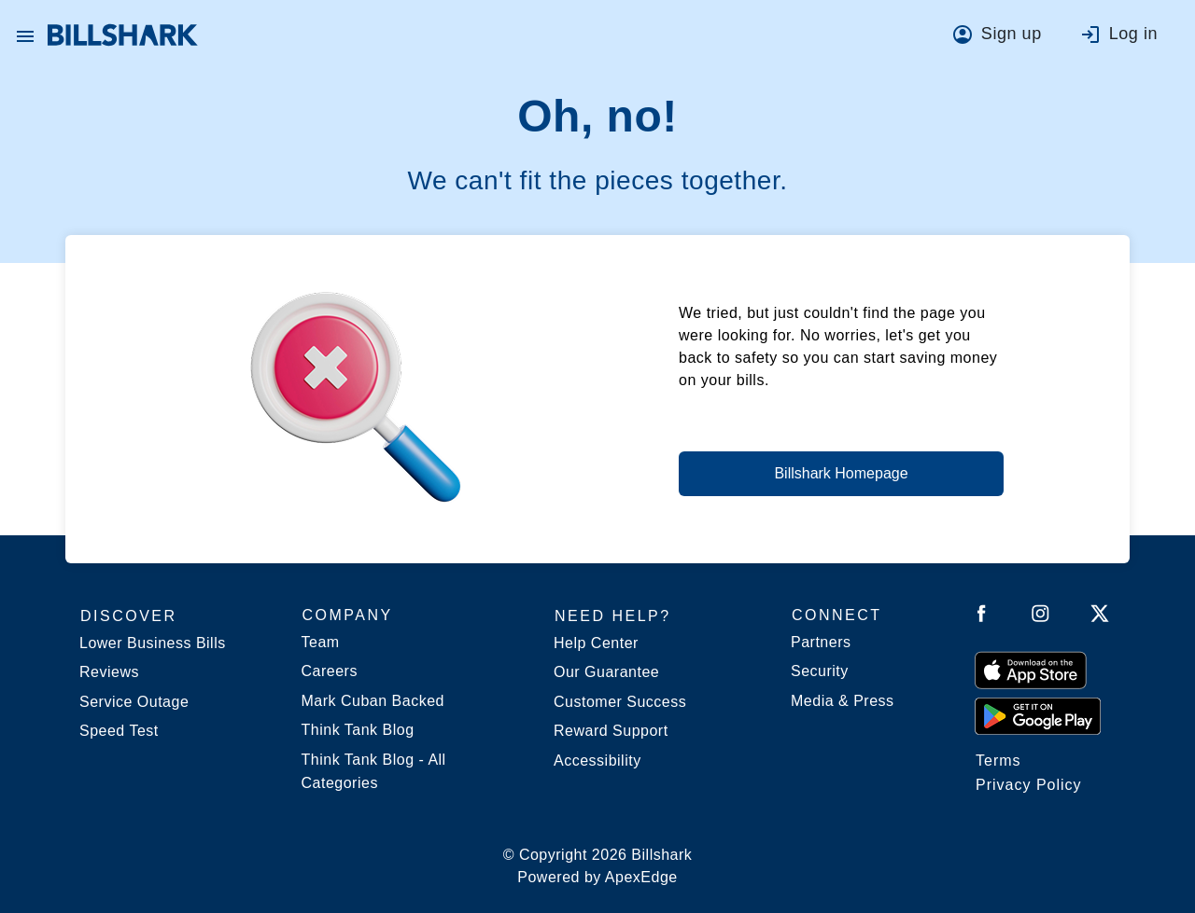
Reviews (109, 672)
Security (820, 671)
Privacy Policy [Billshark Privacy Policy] (1029, 785)
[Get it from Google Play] (1038, 715)
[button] (25, 35)
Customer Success (620, 702)
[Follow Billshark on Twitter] (1099, 617)
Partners (821, 642)
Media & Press (842, 701)
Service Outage (134, 702)
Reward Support (611, 731)
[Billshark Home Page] (123, 35)
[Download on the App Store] (1031, 669)
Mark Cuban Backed (373, 701)
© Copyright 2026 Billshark (598, 868)
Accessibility (597, 760)
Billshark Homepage (840, 473)
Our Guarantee (606, 672)
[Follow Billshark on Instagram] (1040, 617)
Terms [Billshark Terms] (998, 760)
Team (321, 642)
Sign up (1011, 33)
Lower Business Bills (152, 643)
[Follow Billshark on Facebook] (981, 617)
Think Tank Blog (358, 730)
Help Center (596, 643)
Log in (1133, 33)
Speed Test (119, 731)
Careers (330, 671)
